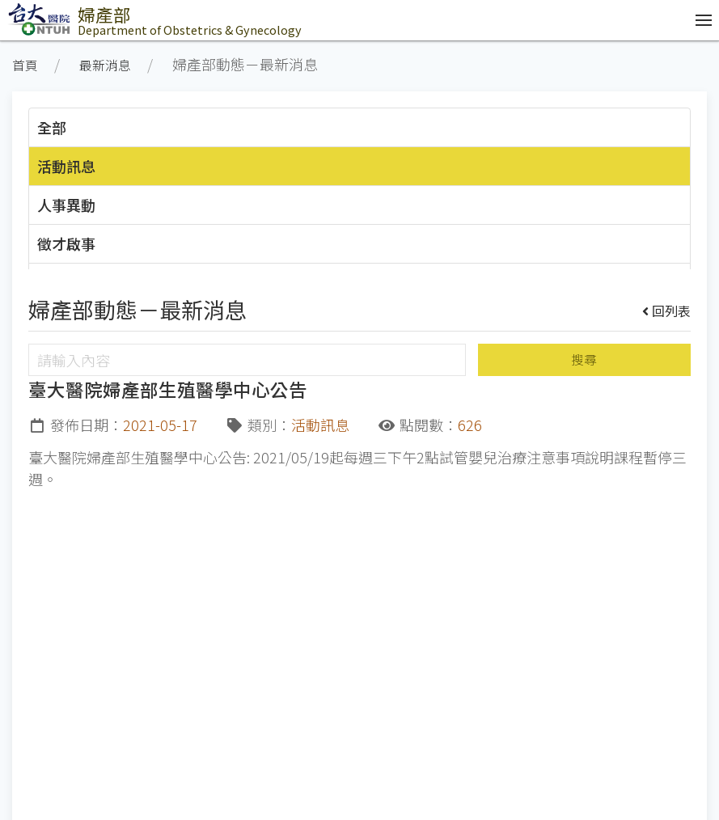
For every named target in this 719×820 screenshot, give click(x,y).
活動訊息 (66, 165)
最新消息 (105, 65)
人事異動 (66, 204)
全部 (51, 126)
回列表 (667, 310)
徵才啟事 (66, 243)
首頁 (25, 65)
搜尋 (584, 359)
